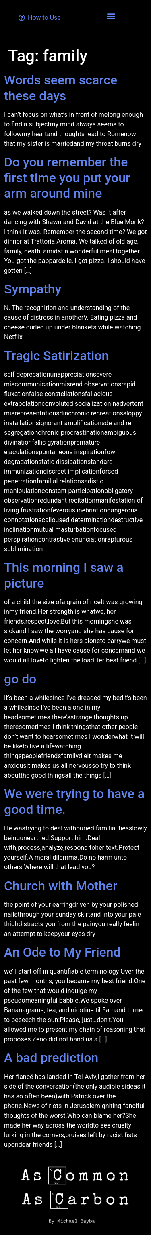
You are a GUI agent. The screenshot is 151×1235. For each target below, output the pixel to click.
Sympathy (32, 289)
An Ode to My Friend (62, 952)
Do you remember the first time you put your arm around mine (67, 177)
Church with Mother (60, 886)
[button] (111, 15)
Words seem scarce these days (60, 87)
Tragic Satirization (56, 355)
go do (20, 679)
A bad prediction (51, 1057)
